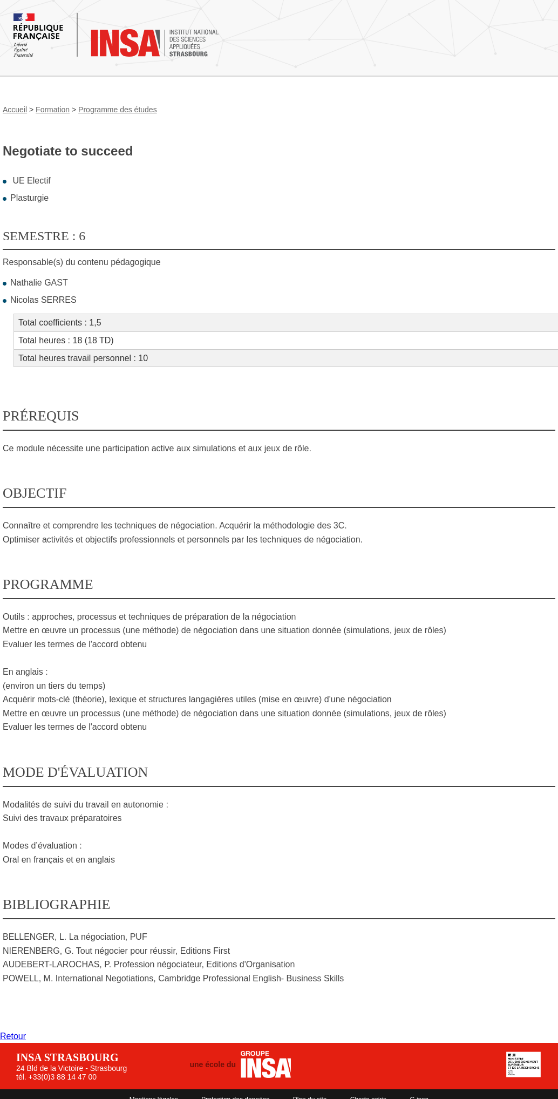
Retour (13, 1036)
